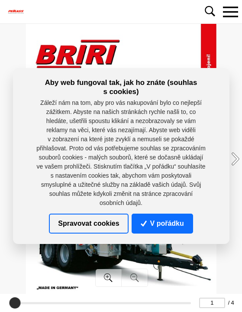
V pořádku (162, 223)
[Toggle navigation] (230, 11)
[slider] (15, 303)
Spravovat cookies (88, 223)
